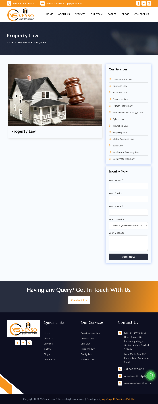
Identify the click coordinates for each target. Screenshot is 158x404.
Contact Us (141, 14)
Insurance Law (120, 125)
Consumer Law (120, 99)
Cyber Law (118, 119)
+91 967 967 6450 (23, 3)
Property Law (120, 132)
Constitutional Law (122, 79)
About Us (64, 14)
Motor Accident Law (123, 138)
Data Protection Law (124, 158)
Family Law (86, 354)
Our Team (97, 14)
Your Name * (116, 180)
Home (49, 14)
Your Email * (115, 193)
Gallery (47, 348)
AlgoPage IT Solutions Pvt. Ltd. (118, 398)
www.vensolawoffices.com (138, 383)
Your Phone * (116, 206)
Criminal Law (87, 338)
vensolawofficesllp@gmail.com (64, 3)
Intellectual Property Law (126, 152)
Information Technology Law (128, 112)
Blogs (125, 14)
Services (80, 14)
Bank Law (118, 145)
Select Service (117, 219)
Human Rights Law (123, 105)
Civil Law (85, 343)
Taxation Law (120, 92)
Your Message (117, 232)
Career (112, 14)
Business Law (120, 85)
